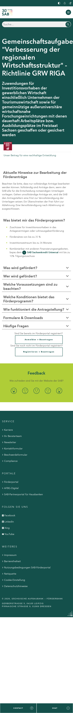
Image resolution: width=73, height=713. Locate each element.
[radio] (14, 391)
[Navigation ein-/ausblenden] (68, 12)
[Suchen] (36, 24)
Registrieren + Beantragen (39, 352)
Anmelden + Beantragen (39, 339)
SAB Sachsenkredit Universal (42, 252)
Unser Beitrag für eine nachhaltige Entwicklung (30, 155)
